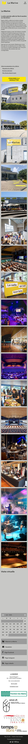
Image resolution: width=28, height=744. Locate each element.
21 (21, 629)
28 (21, 632)
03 (7, 624)
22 (25, 629)
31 (6, 635)
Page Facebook (8, 652)
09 (3, 627)
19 (14, 629)
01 (25, 621)
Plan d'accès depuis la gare (9, 73)
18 (10, 629)
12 (14, 627)
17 (6, 629)
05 (14, 624)
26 (14, 632)
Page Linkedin (8, 663)
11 (10, 627)
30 (3, 635)
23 (3, 632)
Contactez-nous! (14, 686)
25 (10, 632)
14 (21, 627)
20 (18, 629)
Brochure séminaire (7, 70)
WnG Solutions (17, 739)
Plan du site (7, 736)
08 (25, 624)
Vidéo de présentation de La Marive (10, 66)
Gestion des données (17, 736)
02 (3, 624)
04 (10, 624)
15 (25, 627)
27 (18, 632)
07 (21, 624)
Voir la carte (14, 683)
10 (6, 627)
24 (7, 632)
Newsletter (7, 647)
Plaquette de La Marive (8, 68)
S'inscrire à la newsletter (14, 79)
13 (17, 627)
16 (3, 629)
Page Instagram (8, 657)
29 (25, 632)
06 (18, 624)
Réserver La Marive (9, 641)
